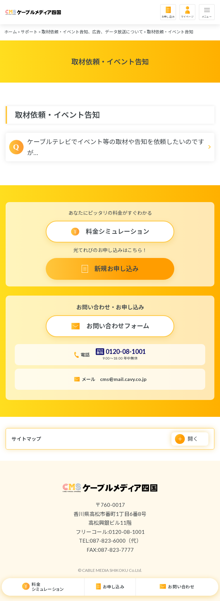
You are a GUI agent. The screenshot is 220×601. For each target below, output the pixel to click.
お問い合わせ (181, 586)
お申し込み (168, 16)
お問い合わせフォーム (117, 326)
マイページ (187, 16)
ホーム (10, 31)
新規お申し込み (116, 268)
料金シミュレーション (48, 587)
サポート (29, 31)
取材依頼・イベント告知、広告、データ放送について (92, 31)
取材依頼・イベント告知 (170, 31)
